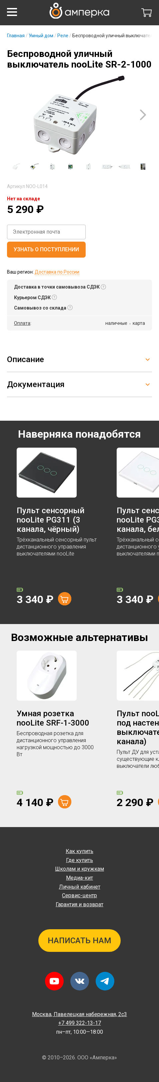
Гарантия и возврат (79, 904)
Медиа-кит (79, 878)
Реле (62, 35)
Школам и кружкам (79, 869)
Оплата (22, 323)
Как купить (79, 851)
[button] (12, 12)
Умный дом (41, 35)
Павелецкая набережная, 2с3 (79, 1014)
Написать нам (79, 940)
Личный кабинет (79, 887)
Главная (16, 35)
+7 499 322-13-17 (79, 1023)
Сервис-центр (79, 895)
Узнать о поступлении (46, 249)
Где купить (79, 860)
